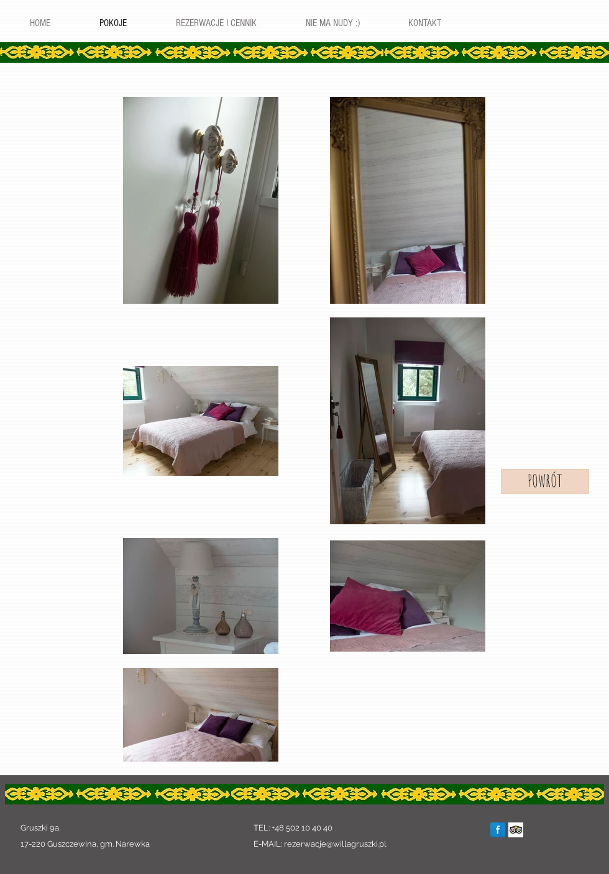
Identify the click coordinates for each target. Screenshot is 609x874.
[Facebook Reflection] (497, 829)
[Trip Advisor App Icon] (515, 829)
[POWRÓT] (545, 481)
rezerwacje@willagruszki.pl (335, 844)
